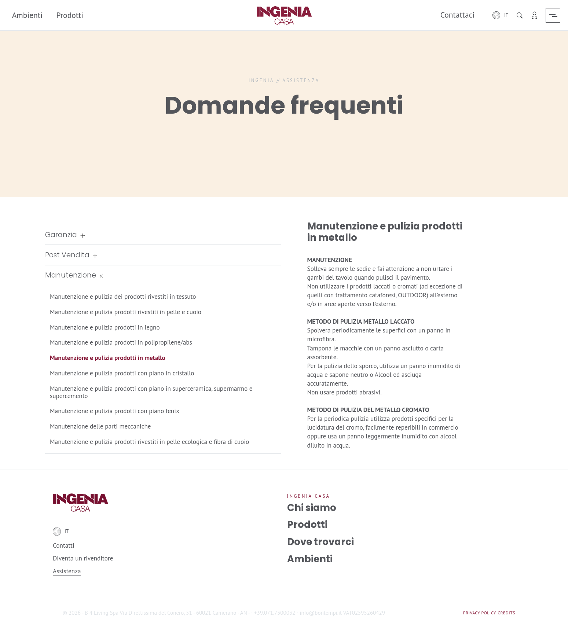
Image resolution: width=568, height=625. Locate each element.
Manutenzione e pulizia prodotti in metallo (107, 357)
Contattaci (457, 15)
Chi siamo (311, 507)
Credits (506, 612)
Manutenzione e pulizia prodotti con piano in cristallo (122, 373)
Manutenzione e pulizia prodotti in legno (105, 327)
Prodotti (69, 15)
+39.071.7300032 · (276, 612)
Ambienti (27, 15)
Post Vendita (67, 255)
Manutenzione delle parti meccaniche (100, 426)
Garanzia (61, 235)
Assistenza (67, 571)
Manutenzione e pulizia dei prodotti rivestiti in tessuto (123, 296)
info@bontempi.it (321, 612)
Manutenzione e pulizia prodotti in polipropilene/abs (121, 342)
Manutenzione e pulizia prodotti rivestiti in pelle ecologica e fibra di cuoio (149, 441)
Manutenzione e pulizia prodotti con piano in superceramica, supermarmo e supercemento (151, 392)
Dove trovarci (320, 541)
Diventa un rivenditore (83, 558)
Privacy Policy (479, 612)
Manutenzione (70, 275)
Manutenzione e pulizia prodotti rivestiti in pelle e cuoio (125, 312)
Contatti (63, 545)
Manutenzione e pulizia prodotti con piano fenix (114, 411)
